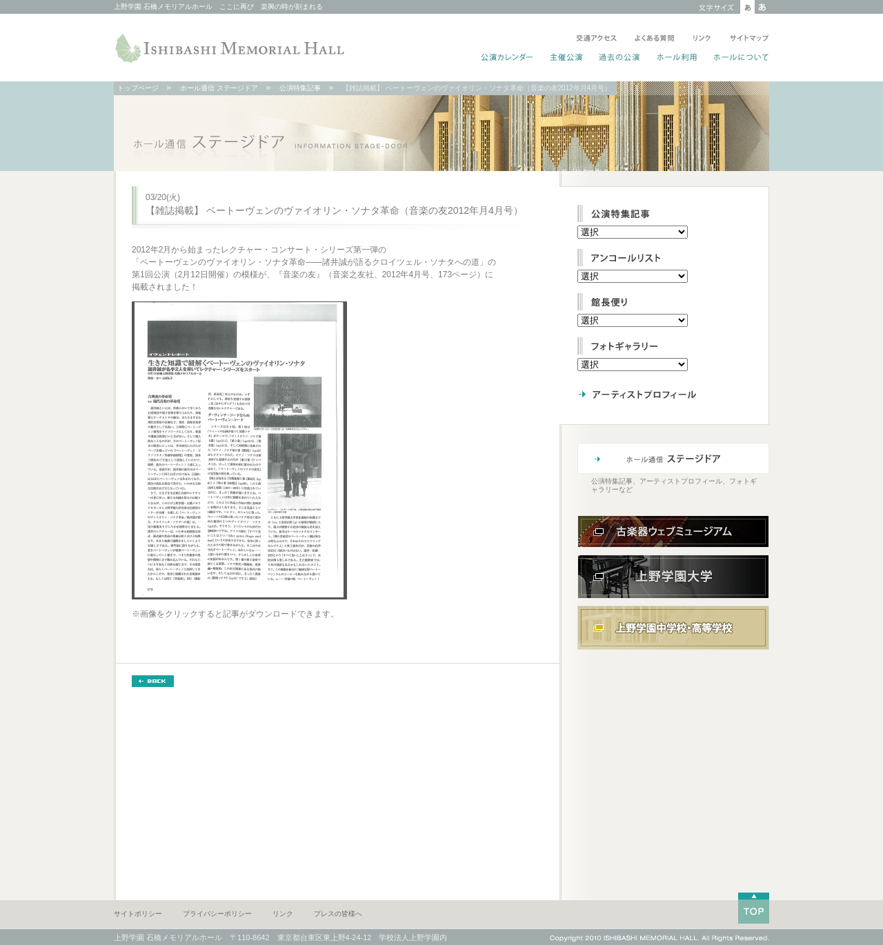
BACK (153, 681)
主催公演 (566, 58)
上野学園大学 (673, 577)
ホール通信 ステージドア (219, 88)
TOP (753, 908)
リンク (702, 39)
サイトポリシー (138, 913)
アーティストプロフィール (665, 393)
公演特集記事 (300, 88)
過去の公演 (620, 58)
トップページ (138, 88)
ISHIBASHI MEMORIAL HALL (231, 48)
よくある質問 (654, 39)
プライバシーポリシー (217, 913)
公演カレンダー (507, 58)
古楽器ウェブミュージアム (673, 531)
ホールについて (738, 58)
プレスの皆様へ (338, 913)
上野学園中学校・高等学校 (673, 628)
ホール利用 (677, 58)
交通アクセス (596, 39)
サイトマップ (746, 39)
